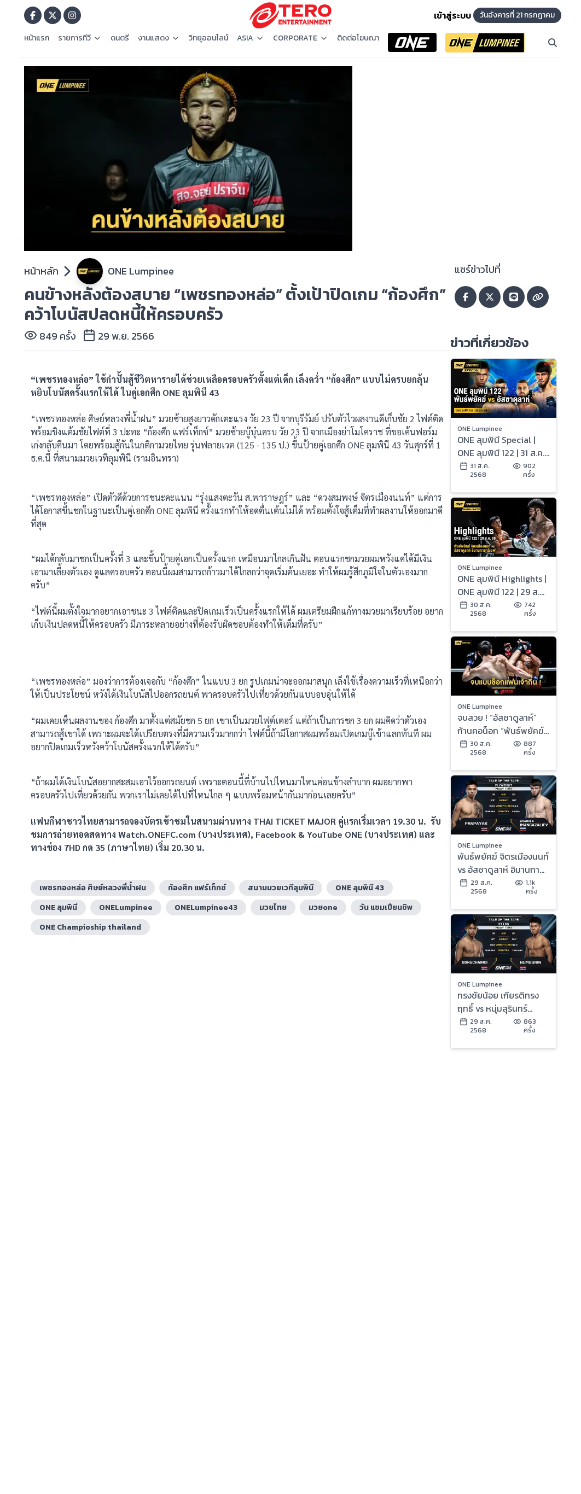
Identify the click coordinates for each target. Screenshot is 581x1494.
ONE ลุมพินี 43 (359, 888)
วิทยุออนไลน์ (208, 38)
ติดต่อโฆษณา (358, 38)
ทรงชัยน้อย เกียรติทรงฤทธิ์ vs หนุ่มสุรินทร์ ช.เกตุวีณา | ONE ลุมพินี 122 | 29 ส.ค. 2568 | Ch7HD (500, 1002)
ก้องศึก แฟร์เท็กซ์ (197, 888)
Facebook (275, 834)
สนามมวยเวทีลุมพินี (280, 888)
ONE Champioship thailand (90, 927)
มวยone (323, 907)
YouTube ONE (334, 834)
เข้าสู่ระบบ (452, 15)
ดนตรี (120, 38)
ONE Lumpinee (141, 271)
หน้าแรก (36, 38)
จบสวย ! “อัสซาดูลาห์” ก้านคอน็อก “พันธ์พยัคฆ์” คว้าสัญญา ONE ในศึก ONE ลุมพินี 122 (502, 724)
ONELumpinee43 (206, 907)
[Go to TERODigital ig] (72, 15)
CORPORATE (300, 38)
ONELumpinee (126, 907)
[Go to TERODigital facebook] (33, 15)
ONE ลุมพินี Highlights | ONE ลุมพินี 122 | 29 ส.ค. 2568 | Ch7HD (502, 585)
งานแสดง (159, 38)
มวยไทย (273, 907)
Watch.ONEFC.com (157, 834)
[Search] (552, 42)
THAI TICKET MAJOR (294, 821)
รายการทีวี (80, 38)
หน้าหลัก (41, 271)
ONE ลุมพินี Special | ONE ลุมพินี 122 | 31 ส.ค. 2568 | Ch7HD (500, 446)
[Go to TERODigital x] (52, 15)
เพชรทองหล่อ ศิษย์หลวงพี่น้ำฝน (92, 888)
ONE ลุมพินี (58, 907)
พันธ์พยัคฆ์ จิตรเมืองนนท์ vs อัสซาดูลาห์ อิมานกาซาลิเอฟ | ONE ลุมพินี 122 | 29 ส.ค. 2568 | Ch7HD (503, 863)
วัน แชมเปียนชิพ (385, 907)
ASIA (250, 38)
